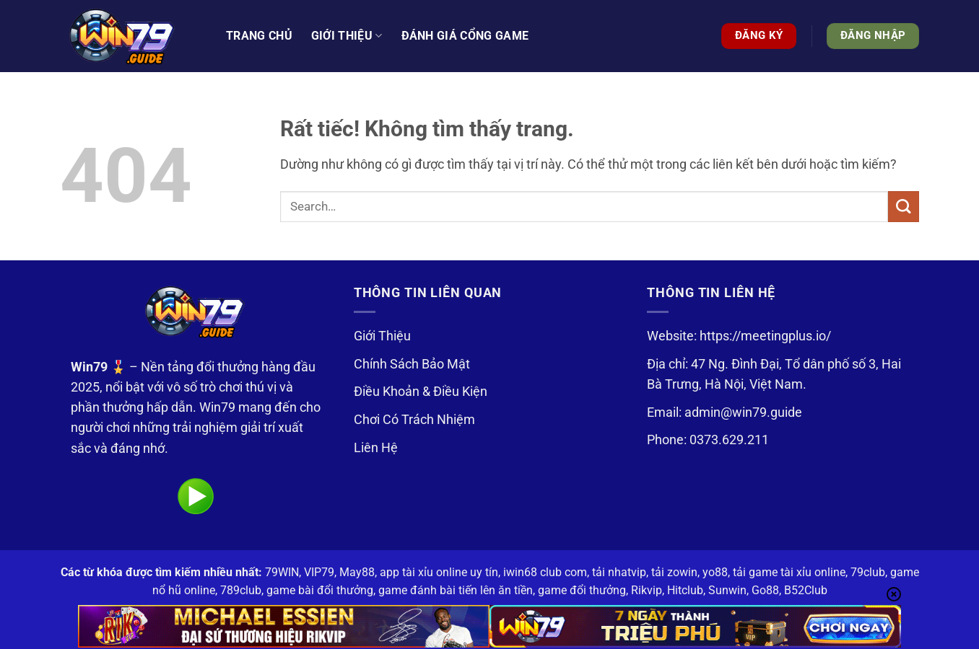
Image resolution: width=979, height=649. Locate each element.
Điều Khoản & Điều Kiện (420, 391)
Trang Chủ (259, 36)
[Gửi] (903, 206)
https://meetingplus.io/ (765, 336)
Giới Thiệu (382, 336)
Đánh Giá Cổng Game (465, 36)
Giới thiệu (347, 36)
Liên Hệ (376, 448)
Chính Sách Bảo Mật (412, 364)
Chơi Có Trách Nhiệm (414, 419)
